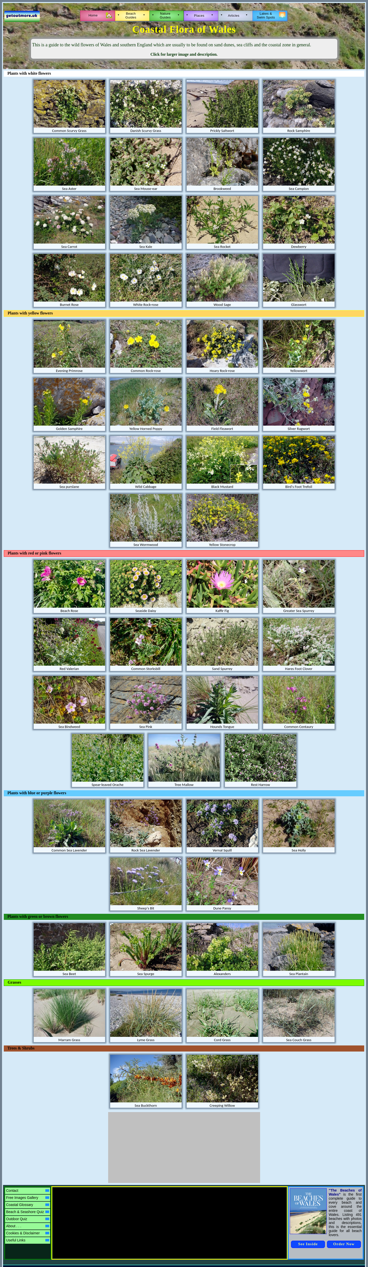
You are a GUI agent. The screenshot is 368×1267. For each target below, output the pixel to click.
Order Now (344, 1244)
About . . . (27, 1226)
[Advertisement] (184, 1147)
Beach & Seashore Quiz (27, 1212)
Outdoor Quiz (27, 1219)
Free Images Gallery (27, 1198)
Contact (27, 1191)
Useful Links (27, 1240)
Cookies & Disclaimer (27, 1233)
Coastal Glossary (27, 1205)
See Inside (308, 1244)
